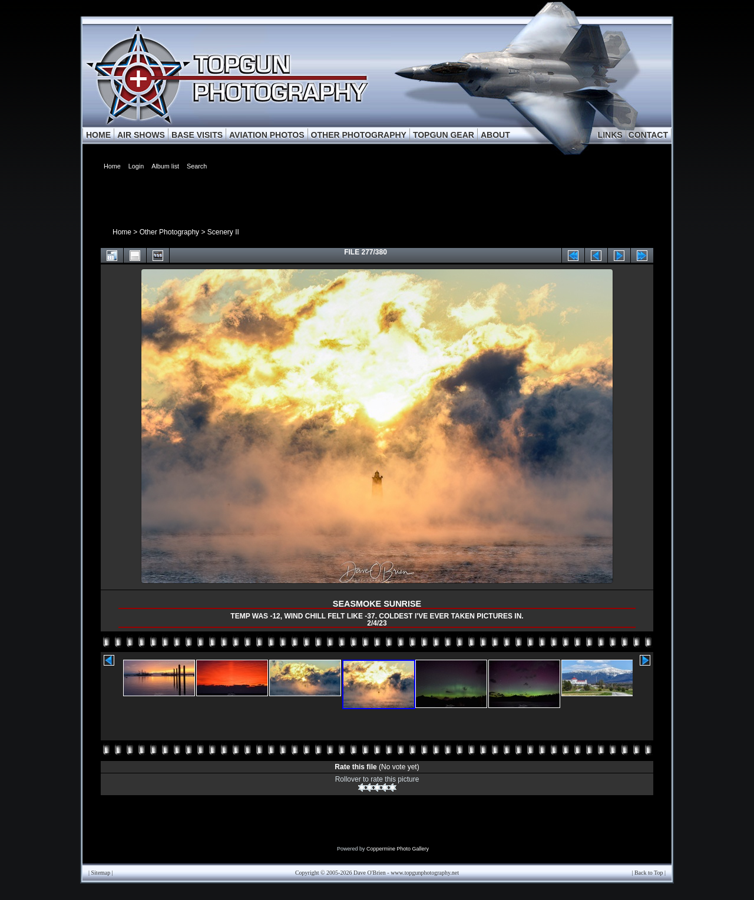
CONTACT (648, 135)
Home (122, 232)
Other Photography (169, 232)
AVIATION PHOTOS (267, 135)
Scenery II (223, 232)
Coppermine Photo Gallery (397, 849)
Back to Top (648, 872)
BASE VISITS (197, 135)
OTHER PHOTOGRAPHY (358, 135)
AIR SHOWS (141, 135)
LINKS (610, 135)
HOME (98, 135)
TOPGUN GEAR (443, 135)
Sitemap (101, 872)
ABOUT (495, 135)
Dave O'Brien (369, 872)
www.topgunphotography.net (425, 872)
